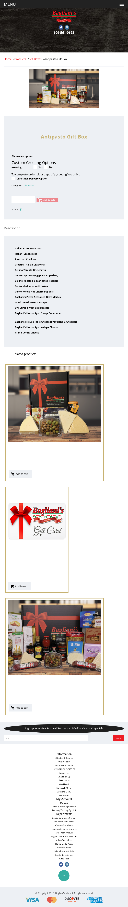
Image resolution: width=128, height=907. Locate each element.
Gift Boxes (28, 185)
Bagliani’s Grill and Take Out (64, 836)
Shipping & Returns (64, 758)
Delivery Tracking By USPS (64, 806)
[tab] (12, 228)
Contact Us (64, 773)
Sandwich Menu (63, 788)
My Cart (64, 802)
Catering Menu (64, 791)
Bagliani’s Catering (64, 855)
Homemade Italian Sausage (64, 829)
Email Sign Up (64, 776)
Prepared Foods (63, 847)
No (48, 167)
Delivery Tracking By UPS (64, 810)
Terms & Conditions (64, 765)
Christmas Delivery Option (29, 178)
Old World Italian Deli (64, 821)
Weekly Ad (64, 784)
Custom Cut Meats (64, 825)
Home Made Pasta (64, 843)
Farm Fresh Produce (63, 832)
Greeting (16, 167)
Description (12, 228)
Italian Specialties (64, 840)
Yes (37, 167)
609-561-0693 (64, 32)
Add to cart (49, 199)
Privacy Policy (64, 761)
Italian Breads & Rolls (64, 851)
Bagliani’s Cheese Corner (64, 817)
